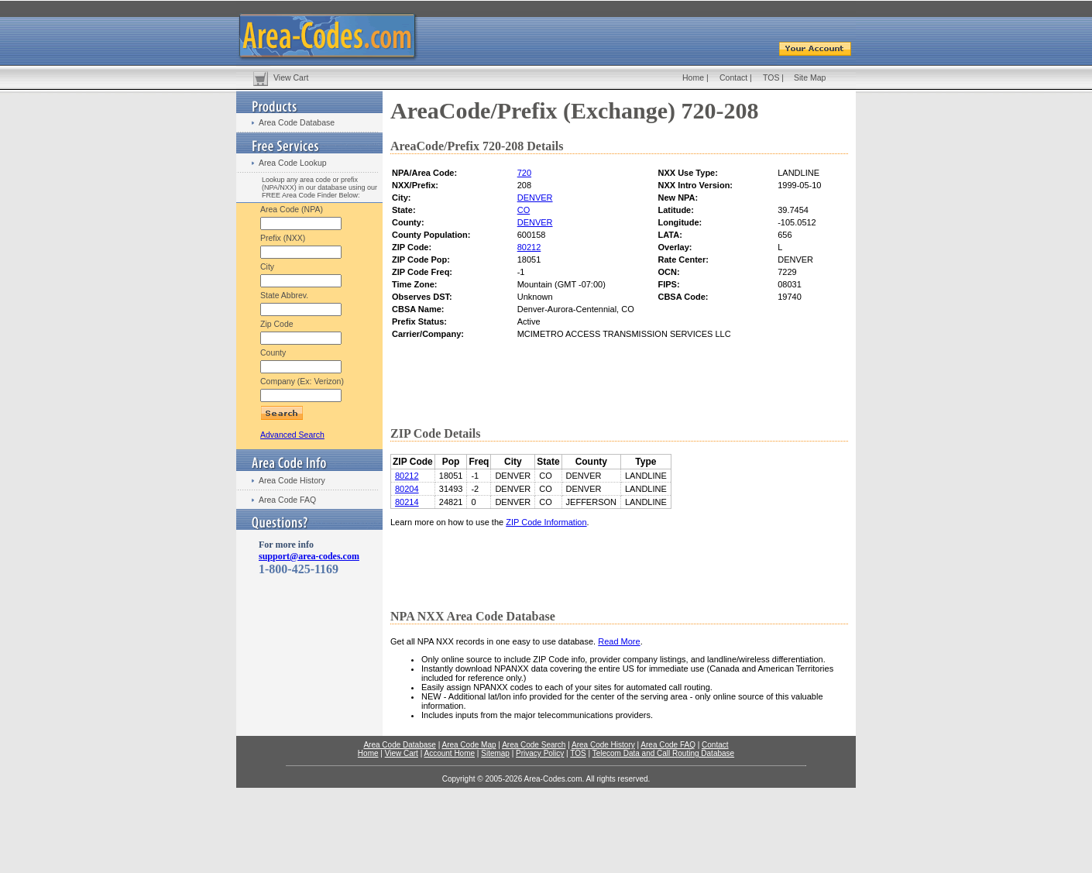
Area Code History (292, 480)
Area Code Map (468, 745)
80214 (407, 502)
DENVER (535, 197)
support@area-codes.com (309, 556)
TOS (771, 77)
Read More (619, 641)
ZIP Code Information (546, 522)
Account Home (449, 753)
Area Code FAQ (287, 499)
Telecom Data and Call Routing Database (663, 753)
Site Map (810, 77)
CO (524, 210)
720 (524, 172)
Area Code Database (297, 122)
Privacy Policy (540, 753)
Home (693, 77)
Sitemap (495, 753)
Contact (733, 77)
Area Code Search (533, 745)
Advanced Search (292, 434)
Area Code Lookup (293, 162)
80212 (529, 247)
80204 (407, 488)
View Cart (290, 77)
